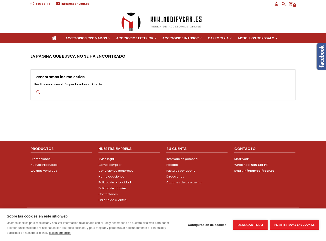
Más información (59, 232)
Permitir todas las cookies (294, 224)
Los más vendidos (44, 170)
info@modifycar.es (75, 4)
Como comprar (110, 165)
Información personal (182, 159)
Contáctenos (108, 194)
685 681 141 (43, 4)
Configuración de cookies (207, 225)
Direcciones (175, 176)
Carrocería (218, 38)
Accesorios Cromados (86, 38)
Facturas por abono (181, 170)
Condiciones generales (115, 170)
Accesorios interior (180, 38)
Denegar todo (250, 225)
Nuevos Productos (44, 165)
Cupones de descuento (183, 182)
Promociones (40, 159)
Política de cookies (112, 188)
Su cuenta (176, 148)
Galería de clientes (112, 200)
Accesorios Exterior (134, 38)
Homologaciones (111, 176)
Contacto (245, 148)
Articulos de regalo (256, 38)
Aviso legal (106, 159)
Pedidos (172, 165)
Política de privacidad (114, 182)
